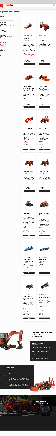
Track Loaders (3, 35)
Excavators (2, 26)
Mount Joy (2, 51)
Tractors (2, 37)
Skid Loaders (2, 34)
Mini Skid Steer (3, 29)
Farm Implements (3, 27)
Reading (1, 52)
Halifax (1, 49)
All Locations (3, 44)
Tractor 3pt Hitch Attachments (6, 36)
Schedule (29, 64)
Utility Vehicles (3, 38)
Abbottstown (2, 45)
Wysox (1, 55)
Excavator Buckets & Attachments (7, 25)
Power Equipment (3, 31)
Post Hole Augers (3, 30)
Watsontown (2, 54)
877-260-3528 (12, 1)
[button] (54, 5)
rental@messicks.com (37, 341)
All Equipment (3, 24)
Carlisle (1, 48)
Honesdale (2, 50)
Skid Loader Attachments (5, 32)
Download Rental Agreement (39, 343)
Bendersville (2, 46)
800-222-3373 (36, 340)
